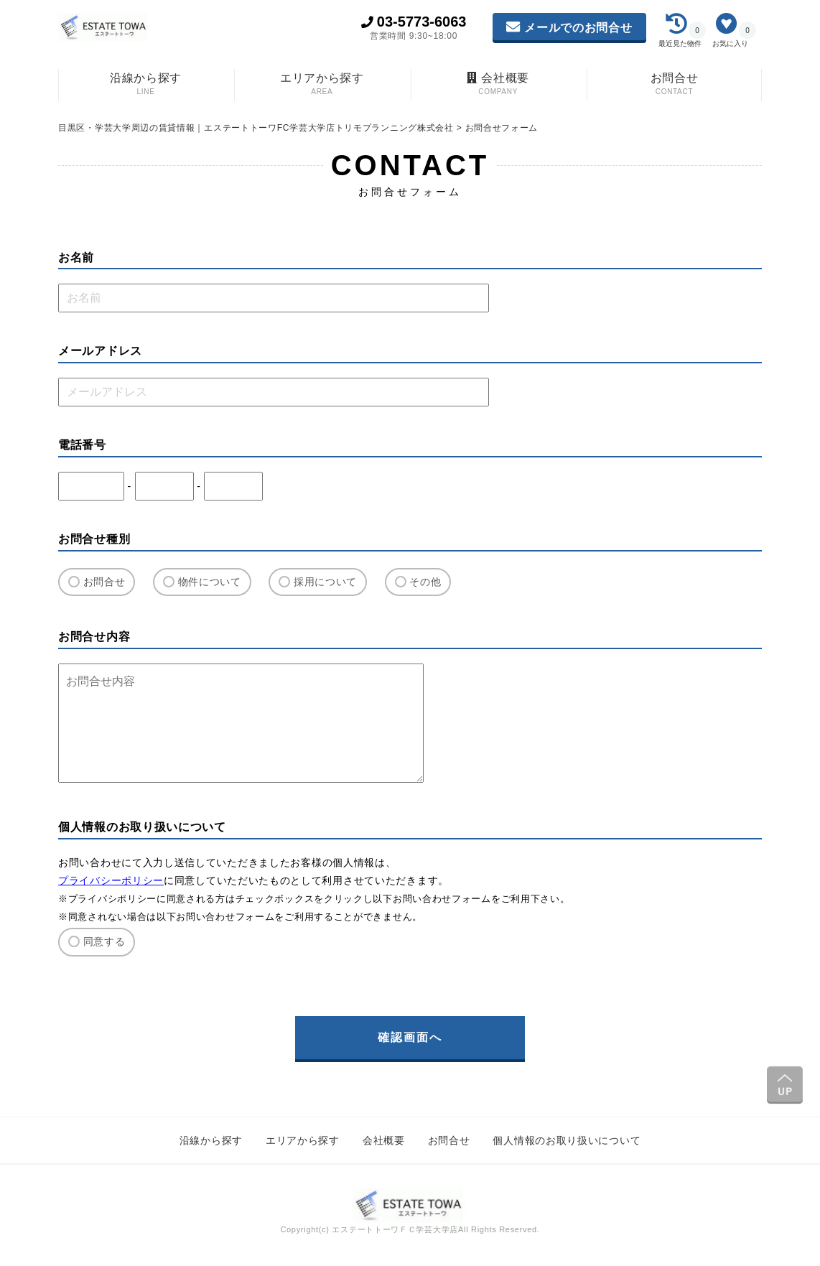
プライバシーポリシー (111, 880)
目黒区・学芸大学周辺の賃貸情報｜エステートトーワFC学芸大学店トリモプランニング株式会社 (257, 128)
